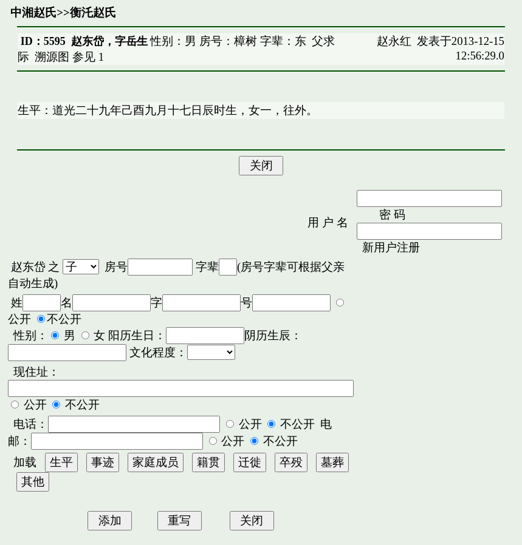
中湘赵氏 (33, 12)
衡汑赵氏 (93, 12)
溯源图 (52, 56)
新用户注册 (391, 247)
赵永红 (394, 41)
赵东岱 (28, 266)
